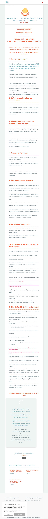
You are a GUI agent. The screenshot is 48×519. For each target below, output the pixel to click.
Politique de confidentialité (11, 511)
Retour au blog (10, 5)
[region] (14, 509)
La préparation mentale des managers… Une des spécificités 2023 (15, 481)
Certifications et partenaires (36, 517)
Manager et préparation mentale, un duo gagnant (16, 471)
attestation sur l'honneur (10, 500)
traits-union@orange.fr (35, 500)
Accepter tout (19, 514)
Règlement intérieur (27, 517)
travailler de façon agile (24, 146)
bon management (13, 114)
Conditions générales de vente (18, 517)
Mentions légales (10, 517)
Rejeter (8, 514)
